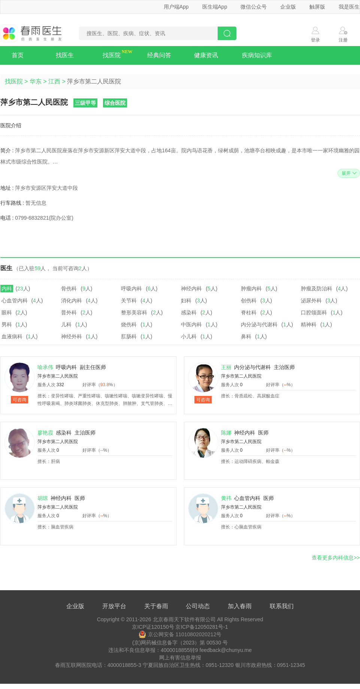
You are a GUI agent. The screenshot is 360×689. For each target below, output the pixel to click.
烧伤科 (129, 324)
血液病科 (11, 336)
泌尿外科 (311, 301)
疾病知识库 (257, 55)
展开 (348, 173)
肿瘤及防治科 (316, 289)
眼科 (6, 312)
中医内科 (191, 324)
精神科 (309, 324)
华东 (36, 81)
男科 (6, 324)
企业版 (288, 7)
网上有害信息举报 (180, 658)
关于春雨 (156, 606)
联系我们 (282, 606)
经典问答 (159, 55)
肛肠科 (129, 336)
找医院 (112, 55)
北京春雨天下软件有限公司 (184, 619)
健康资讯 (206, 55)
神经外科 (71, 336)
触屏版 (317, 7)
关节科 (129, 301)
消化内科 (71, 301)
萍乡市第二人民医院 (57, 376)
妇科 (186, 301)
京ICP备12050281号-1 (201, 627)
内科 (6, 289)
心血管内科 (14, 301)
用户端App (176, 7)
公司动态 (198, 606)
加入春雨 (240, 606)
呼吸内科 (131, 289)
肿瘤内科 (251, 289)
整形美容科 (134, 312)
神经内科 (191, 289)
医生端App (214, 7)
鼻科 (246, 336)
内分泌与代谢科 (259, 324)
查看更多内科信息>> (336, 557)
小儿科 (189, 336)
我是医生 (349, 7)
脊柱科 (249, 312)
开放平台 (114, 606)
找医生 (65, 55)
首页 (18, 55)
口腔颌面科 (314, 312)
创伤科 (249, 301)
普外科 (69, 312)
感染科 (189, 312)
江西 (54, 81)
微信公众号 (253, 7)
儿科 (66, 324)
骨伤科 (69, 289)
